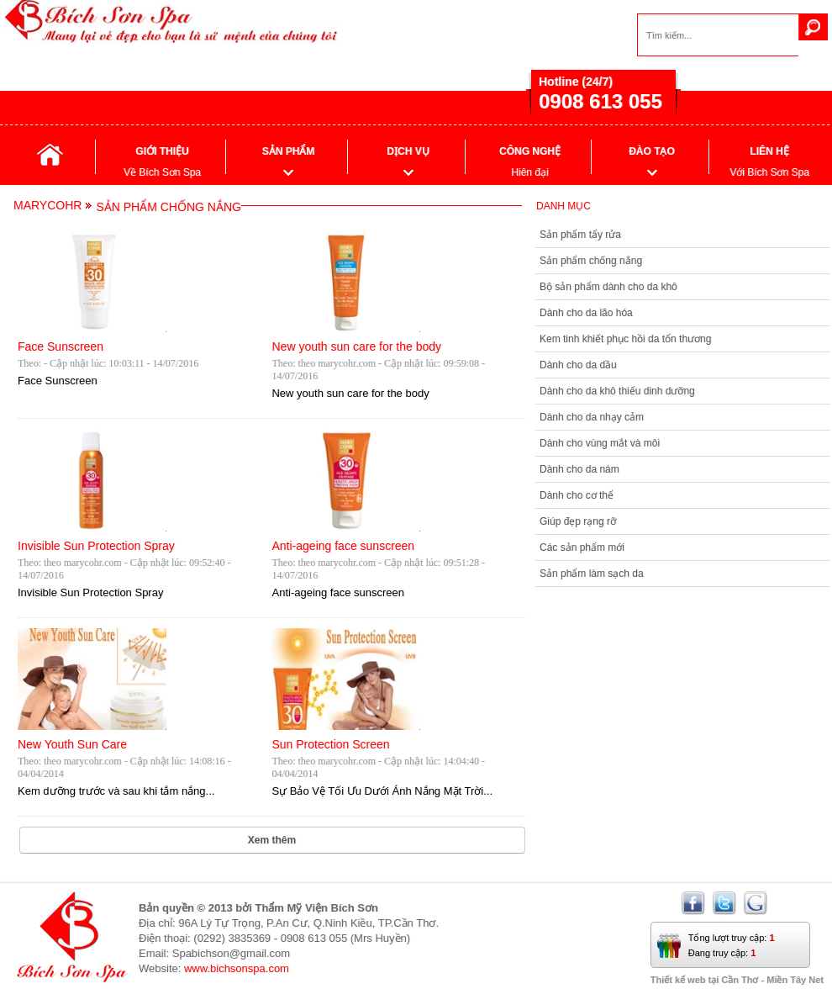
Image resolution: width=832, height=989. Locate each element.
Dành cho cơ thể (576, 495)
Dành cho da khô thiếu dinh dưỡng (617, 391)
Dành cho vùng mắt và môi (600, 443)
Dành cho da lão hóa (586, 313)
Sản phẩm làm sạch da (592, 573)
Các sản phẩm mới (582, 547)
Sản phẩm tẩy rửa (580, 235)
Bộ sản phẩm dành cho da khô (608, 287)
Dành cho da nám (579, 469)
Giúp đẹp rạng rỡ (578, 521)
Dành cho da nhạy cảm (592, 417)
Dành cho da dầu (578, 365)
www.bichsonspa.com (236, 968)
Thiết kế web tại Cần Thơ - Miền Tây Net (737, 980)
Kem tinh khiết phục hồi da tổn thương (625, 339)
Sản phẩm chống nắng (591, 261)
